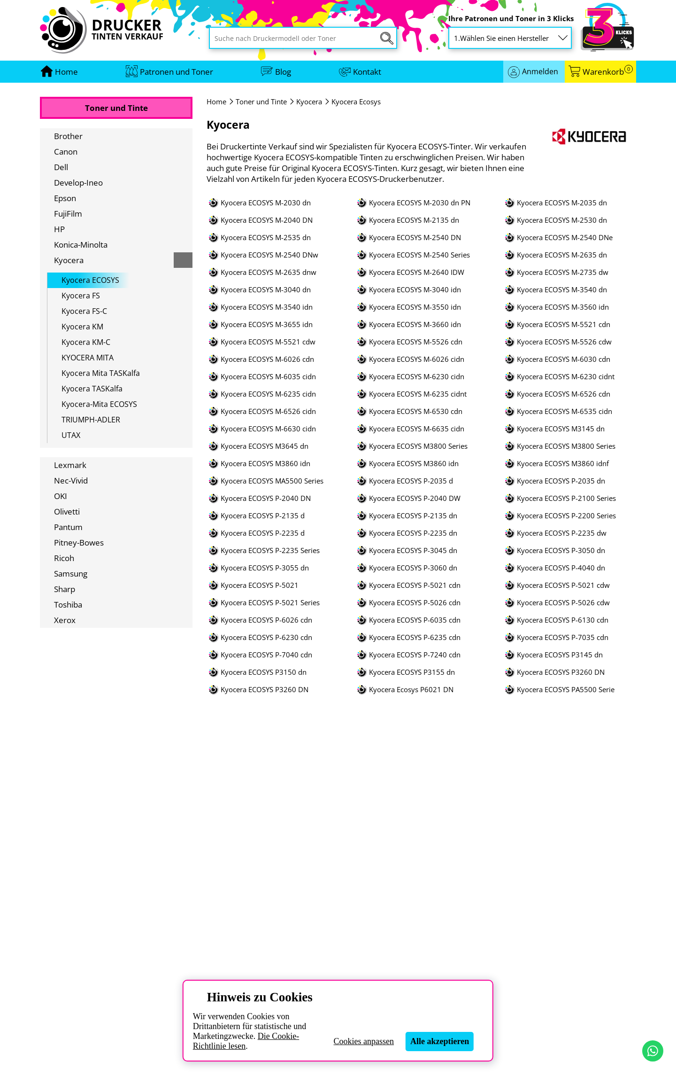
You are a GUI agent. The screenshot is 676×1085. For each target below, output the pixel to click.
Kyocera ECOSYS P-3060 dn (413, 567)
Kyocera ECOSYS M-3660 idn (415, 324)
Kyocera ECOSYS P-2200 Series (566, 515)
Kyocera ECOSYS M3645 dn (264, 446)
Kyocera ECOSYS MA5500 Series (272, 480)
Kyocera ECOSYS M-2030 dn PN (419, 202)
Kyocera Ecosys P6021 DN (411, 689)
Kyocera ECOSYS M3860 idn (265, 463)
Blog (283, 71)
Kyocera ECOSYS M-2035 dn (562, 202)
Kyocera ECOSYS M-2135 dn (414, 220)
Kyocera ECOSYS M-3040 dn (266, 289)
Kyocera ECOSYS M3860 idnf (563, 463)
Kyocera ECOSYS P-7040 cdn (266, 654)
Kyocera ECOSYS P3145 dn (560, 654)
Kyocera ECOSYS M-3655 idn (267, 324)
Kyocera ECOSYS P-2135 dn (413, 515)
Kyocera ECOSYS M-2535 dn (266, 237)
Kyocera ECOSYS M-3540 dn (562, 289)
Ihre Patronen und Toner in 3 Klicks (511, 18)
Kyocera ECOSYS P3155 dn (412, 672)
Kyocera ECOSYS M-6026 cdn (267, 359)
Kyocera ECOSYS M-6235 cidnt (418, 394)
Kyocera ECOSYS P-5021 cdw (563, 585)
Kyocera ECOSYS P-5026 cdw (563, 602)
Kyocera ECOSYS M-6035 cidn (268, 376)
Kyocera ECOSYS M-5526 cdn (415, 341)
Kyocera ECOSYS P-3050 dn (561, 550)
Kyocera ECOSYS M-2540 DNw (269, 254)
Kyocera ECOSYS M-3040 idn (415, 289)
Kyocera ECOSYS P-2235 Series (270, 550)
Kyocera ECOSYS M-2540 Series (419, 254)
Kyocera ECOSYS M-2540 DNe (565, 237)
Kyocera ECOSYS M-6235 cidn (268, 394)
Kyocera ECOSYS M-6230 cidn (416, 376)
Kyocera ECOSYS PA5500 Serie (566, 689)
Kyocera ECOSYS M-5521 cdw (268, 341)
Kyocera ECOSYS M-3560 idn (563, 307)
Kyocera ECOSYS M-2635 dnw (268, 272)
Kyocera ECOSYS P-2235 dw (562, 533)
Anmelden (540, 71)
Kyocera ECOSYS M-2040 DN (267, 220)
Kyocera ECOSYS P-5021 (260, 585)
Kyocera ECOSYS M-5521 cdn (563, 324)
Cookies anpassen (364, 1041)
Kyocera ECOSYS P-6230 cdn (266, 637)
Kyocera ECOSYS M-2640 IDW (416, 272)
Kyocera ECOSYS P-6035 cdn (415, 620)
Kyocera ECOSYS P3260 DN (561, 672)
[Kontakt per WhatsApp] (652, 1050)
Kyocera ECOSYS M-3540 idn (267, 307)
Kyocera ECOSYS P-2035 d (411, 480)
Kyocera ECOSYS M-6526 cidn (268, 411)
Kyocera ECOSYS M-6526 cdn (563, 394)
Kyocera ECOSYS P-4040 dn (561, 567)
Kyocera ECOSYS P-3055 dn (265, 567)
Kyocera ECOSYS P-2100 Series (566, 498)
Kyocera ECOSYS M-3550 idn (415, 307)
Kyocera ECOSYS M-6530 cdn (415, 411)
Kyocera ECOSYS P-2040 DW (415, 498)
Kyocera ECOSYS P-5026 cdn (415, 602)
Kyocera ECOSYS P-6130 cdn (562, 620)
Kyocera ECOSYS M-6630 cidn (268, 428)
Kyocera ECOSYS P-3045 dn (413, 550)
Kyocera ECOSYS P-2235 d (263, 533)
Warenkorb (608, 71)
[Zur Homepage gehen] (66, 71)
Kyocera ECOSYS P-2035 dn (561, 480)
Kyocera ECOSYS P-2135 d (263, 515)
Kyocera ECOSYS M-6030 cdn (563, 359)
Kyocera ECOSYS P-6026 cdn (266, 620)
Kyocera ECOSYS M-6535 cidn (564, 411)
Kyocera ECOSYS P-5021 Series (270, 602)
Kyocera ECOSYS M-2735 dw (562, 272)
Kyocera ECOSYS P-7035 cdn (562, 637)
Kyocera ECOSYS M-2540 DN (415, 237)
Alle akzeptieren (439, 1041)
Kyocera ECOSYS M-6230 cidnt (566, 376)
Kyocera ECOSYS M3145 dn (561, 428)
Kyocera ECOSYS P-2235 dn (413, 533)
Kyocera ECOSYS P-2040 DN (266, 498)
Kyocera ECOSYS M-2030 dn (266, 202)
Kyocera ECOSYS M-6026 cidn (416, 359)
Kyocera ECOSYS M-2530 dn (562, 220)
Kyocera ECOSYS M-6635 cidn (416, 428)
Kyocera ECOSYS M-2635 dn (562, 254)
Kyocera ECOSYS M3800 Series (418, 446)
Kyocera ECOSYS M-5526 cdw (564, 341)
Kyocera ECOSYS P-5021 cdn (415, 585)
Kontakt (367, 71)
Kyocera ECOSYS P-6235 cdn (415, 637)
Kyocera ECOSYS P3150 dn (264, 672)
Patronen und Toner (176, 71)
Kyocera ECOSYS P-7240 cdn (415, 654)
